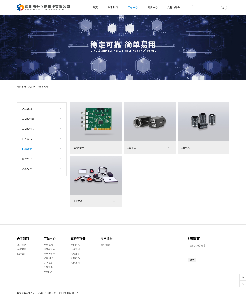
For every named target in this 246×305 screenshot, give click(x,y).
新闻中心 (153, 7)
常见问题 (75, 258)
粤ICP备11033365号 (68, 293)
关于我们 (113, 7)
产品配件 (27, 169)
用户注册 (106, 238)
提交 (192, 260)
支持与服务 (173, 7)
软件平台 (27, 159)
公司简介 (21, 245)
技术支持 (75, 249)
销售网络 (75, 245)
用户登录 (105, 245)
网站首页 (21, 87)
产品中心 (133, 7)
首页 (95, 7)
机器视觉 (43, 87)
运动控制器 (28, 119)
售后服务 (75, 254)
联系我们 (21, 254)
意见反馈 (75, 263)
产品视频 (27, 109)
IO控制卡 (27, 139)
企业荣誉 (21, 249)
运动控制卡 (28, 129)
